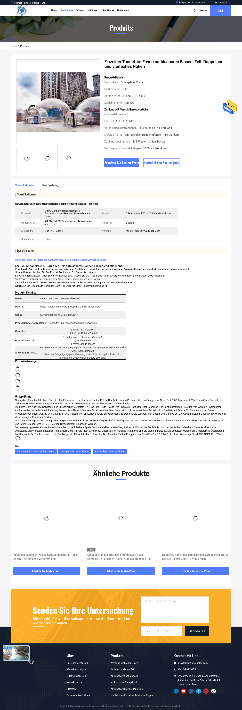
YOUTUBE (183, 691)
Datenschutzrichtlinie (78, 695)
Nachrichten (123, 10)
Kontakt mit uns (75, 682)
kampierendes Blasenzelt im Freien (35, 451)
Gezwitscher (198, 691)
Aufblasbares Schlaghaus (124, 676)
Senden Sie (197, 631)
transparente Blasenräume (75, 451)
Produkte (66, 10)
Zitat (220, 10)
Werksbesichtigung (77, 669)
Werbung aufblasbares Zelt (125, 663)
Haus (54, 10)
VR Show (93, 10)
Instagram (206, 691)
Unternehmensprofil (77, 663)
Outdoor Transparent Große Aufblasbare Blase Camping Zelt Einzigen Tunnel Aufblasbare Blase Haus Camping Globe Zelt (120, 557)
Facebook (191, 691)
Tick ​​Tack (213, 691)
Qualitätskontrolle (76, 676)
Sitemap (71, 689)
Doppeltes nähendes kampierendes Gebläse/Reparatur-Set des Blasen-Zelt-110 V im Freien (195, 557)
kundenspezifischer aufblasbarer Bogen (132, 695)
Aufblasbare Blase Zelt (123, 669)
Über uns (107, 10)
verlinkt (176, 691)
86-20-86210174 (221, 2)
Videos (80, 10)
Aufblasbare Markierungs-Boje (127, 689)
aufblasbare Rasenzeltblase (110, 451)
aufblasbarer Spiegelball (124, 682)
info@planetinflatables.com (190, 2)
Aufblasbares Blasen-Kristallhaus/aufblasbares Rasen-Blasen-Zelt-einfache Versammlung (46, 557)
